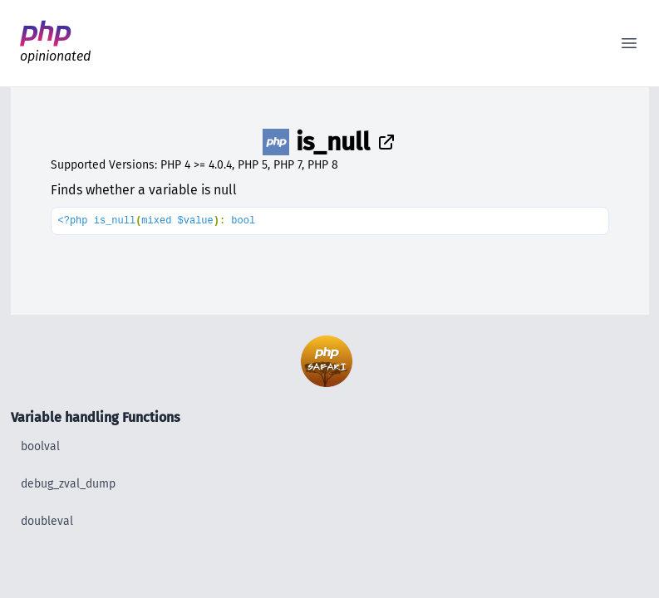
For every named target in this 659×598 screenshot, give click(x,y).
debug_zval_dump (68, 484)
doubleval (47, 521)
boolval (40, 446)
